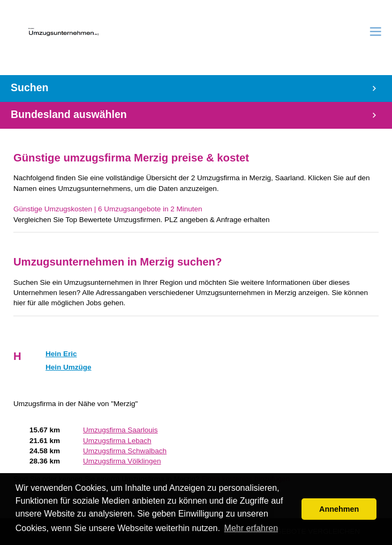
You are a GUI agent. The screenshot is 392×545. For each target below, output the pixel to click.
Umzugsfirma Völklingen (122, 461)
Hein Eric (61, 354)
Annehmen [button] (339, 509)
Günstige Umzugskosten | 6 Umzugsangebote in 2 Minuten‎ (107, 209)
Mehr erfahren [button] (251, 528)
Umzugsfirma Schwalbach (125, 451)
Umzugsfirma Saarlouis (120, 430)
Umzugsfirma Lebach (117, 441)
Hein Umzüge (69, 367)
